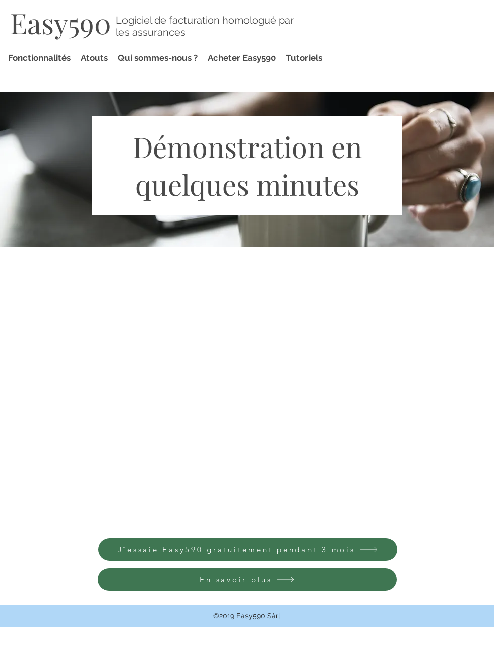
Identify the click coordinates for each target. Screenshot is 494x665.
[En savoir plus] (247, 579)
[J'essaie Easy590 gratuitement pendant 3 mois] (247, 549)
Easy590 (60, 22)
